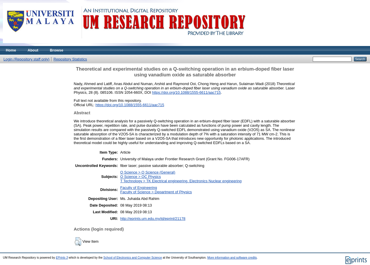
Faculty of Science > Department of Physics (156, 192)
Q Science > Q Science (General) (147, 172)
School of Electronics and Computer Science (132, 257)
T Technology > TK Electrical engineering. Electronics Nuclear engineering (181, 181)
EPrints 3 (62, 257)
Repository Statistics (70, 59)
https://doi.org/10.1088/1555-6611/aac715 (186, 92)
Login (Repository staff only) (26, 59)
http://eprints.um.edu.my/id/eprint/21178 (153, 218)
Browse (56, 50)
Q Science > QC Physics (140, 176)
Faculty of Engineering (138, 187)
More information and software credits (232, 257)
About (33, 50)
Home (11, 50)
